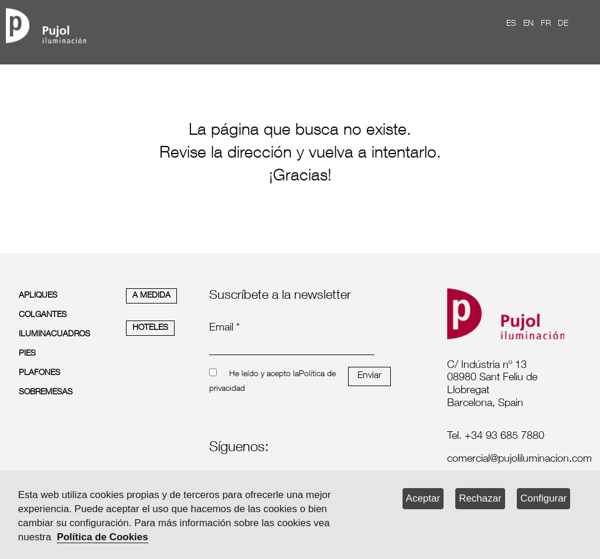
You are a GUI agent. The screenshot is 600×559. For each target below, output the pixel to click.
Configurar (543, 498)
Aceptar (423, 498)
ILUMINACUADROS (54, 334)
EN (528, 24)
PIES (27, 354)
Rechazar (480, 498)
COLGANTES (43, 315)
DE (563, 24)
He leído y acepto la (264, 374)
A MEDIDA (151, 296)
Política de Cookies (102, 537)
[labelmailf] (509, 460)
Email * (224, 328)
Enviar (369, 376)
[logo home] (46, 23)
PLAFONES (39, 373)
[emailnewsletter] (291, 347)
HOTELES (150, 328)
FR (546, 24)
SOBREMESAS (46, 392)
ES (511, 24)
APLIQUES (38, 296)
